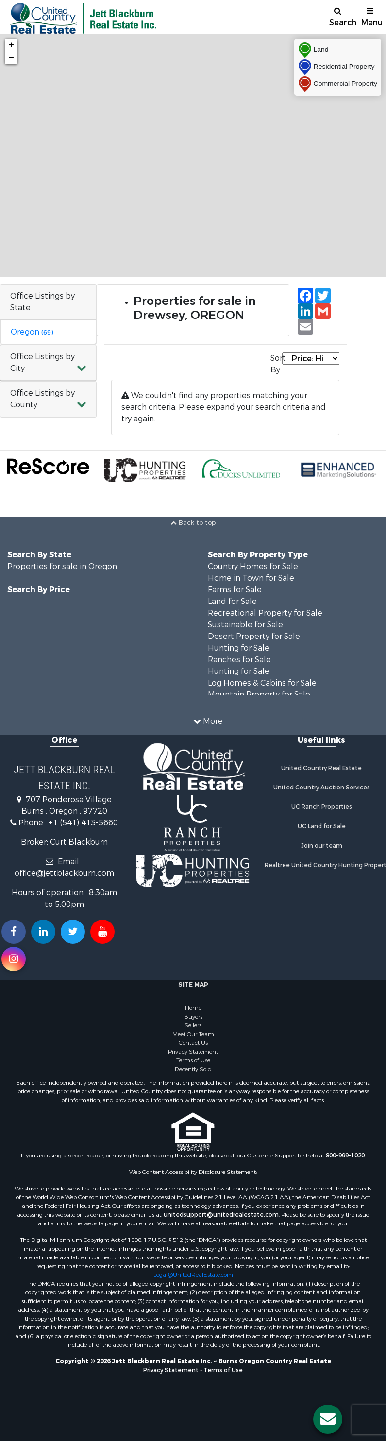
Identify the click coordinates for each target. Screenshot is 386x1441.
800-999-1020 (345, 1155)
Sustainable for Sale (245, 625)
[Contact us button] (327, 1419)
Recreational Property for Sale (265, 613)
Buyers (193, 1017)
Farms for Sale (235, 590)
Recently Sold (193, 1069)
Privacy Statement (193, 1052)
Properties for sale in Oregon (62, 566)
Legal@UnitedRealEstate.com (193, 1275)
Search (341, 17)
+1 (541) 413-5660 (83, 823)
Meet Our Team (193, 1034)
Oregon (32, 332)
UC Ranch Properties (321, 807)
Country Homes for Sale (253, 566)
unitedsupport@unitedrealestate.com (221, 1215)
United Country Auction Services (321, 787)
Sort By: (276, 364)
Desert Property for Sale (254, 636)
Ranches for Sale (239, 659)
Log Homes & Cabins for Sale (262, 683)
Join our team (321, 846)
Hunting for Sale (238, 648)
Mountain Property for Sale (259, 694)
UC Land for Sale (322, 826)
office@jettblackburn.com (64, 873)
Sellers (193, 1025)
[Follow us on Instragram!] (13, 959)
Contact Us (193, 1043)
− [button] (11, 58)
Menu (372, 17)
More (208, 721)
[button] (48, 363)
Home (193, 1008)
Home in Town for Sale (251, 578)
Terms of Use (193, 1060)
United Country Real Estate (321, 768)
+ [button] (11, 45)
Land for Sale (232, 601)
